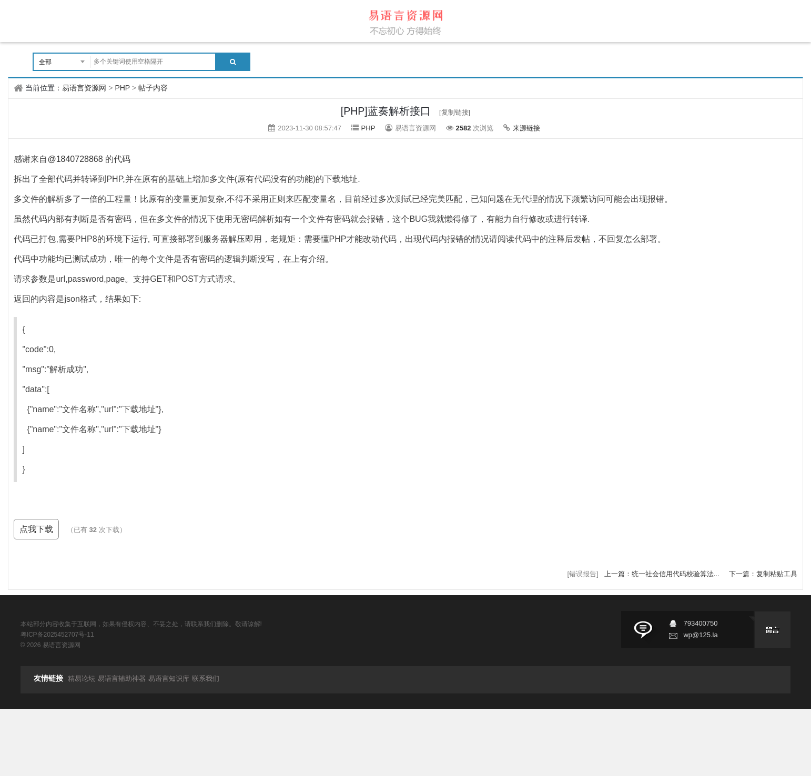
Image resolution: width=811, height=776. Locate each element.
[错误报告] (583, 574)
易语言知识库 (168, 678)
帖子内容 (153, 88)
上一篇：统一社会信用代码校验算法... (662, 574)
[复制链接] (454, 112)
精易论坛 (81, 678)
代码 (122, 159)
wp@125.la (700, 635)
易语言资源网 (84, 88)
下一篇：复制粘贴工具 (763, 574)
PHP (122, 88)
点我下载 (36, 529)
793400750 (700, 623)
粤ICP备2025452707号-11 (57, 634)
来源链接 (526, 128)
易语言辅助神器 (122, 678)
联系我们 (205, 678)
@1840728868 (75, 159)
